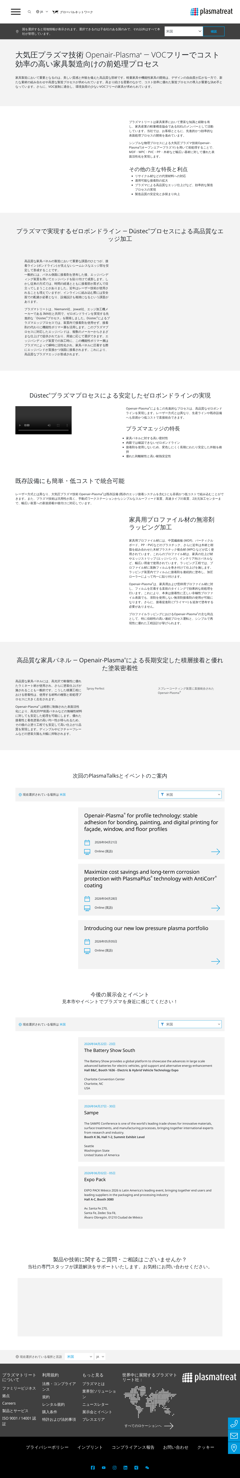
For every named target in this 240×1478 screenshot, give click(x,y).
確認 (214, 31)
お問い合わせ (176, 1447)
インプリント (90, 1447)
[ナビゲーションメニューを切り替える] (15, 12)
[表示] (215, 851)
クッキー (205, 1447)
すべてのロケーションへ (148, 1425)
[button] (29, 12)
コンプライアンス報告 (134, 1447)
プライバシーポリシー (48, 1447)
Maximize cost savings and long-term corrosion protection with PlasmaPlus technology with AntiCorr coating (150, 878)
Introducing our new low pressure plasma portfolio (146, 928)
